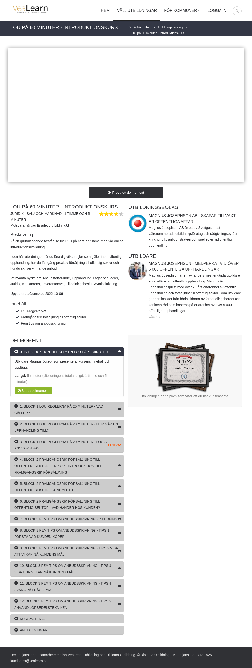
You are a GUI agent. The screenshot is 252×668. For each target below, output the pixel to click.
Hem (105, 10)
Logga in (217, 10)
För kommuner (182, 10)
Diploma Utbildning (120, 655)
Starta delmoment (33, 391)
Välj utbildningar (137, 10)
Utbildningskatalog (170, 27)
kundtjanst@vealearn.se (28, 661)
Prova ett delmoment (126, 192)
